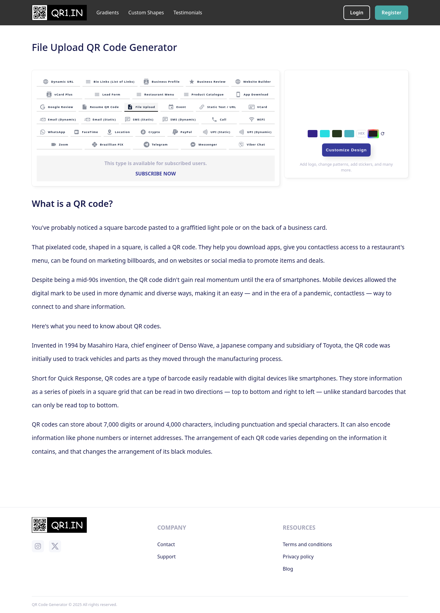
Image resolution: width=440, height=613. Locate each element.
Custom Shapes (146, 12)
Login (356, 12)
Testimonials (188, 12)
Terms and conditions (307, 544)
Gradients (108, 12)
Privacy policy (298, 556)
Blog (288, 568)
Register (392, 12)
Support (166, 556)
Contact (166, 544)
